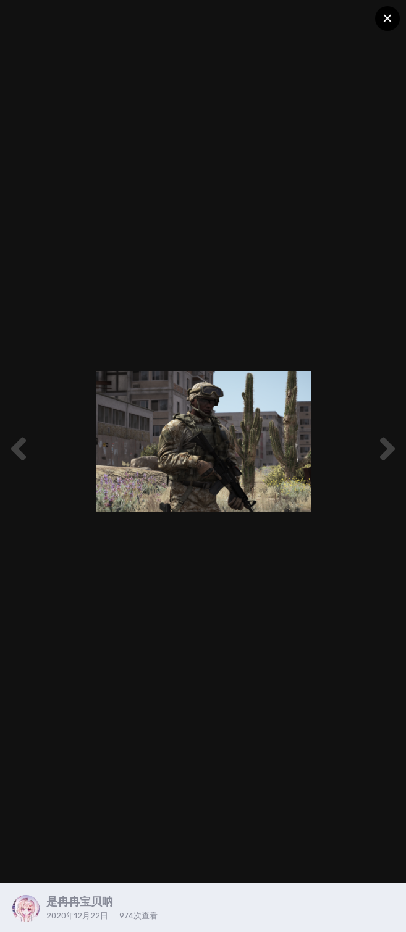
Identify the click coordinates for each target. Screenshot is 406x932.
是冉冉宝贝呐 (79, 902)
